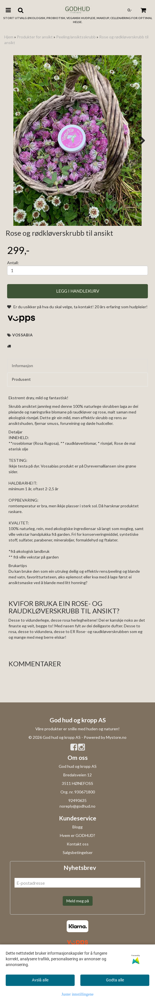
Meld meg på (77, 938)
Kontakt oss (78, 881)
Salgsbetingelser (78, 890)
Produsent (21, 417)
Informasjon (22, 403)
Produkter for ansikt (35, 36)
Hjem (8, 36)
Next (139, 140)
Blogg (77, 864)
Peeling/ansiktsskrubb (76, 36)
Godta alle (115, 980)
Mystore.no (116, 775)
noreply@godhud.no (77, 843)
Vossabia (22, 373)
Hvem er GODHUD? (77, 873)
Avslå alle (40, 980)
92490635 (77, 838)
